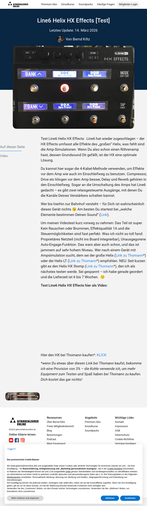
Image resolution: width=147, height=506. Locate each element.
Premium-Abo (49, 4)
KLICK (102, 355)
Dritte (68, 471)
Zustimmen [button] (130, 498)
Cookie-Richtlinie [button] (114, 469)
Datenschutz (122, 434)
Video (4, 156)
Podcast (51, 439)
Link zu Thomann (129, 255)
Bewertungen (54, 434)
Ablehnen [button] (110, 498)
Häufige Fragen (106, 4)
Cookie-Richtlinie (124, 439)
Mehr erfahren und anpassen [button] (25, 498)
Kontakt (119, 421)
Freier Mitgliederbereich (60, 426)
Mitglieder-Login (128, 4)
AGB (117, 430)
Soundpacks (86, 4)
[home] (18, 4)
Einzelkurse (67, 4)
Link (104, 215)
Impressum (121, 426)
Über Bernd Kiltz (56, 421)
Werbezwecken (14, 477)
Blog (49, 430)
